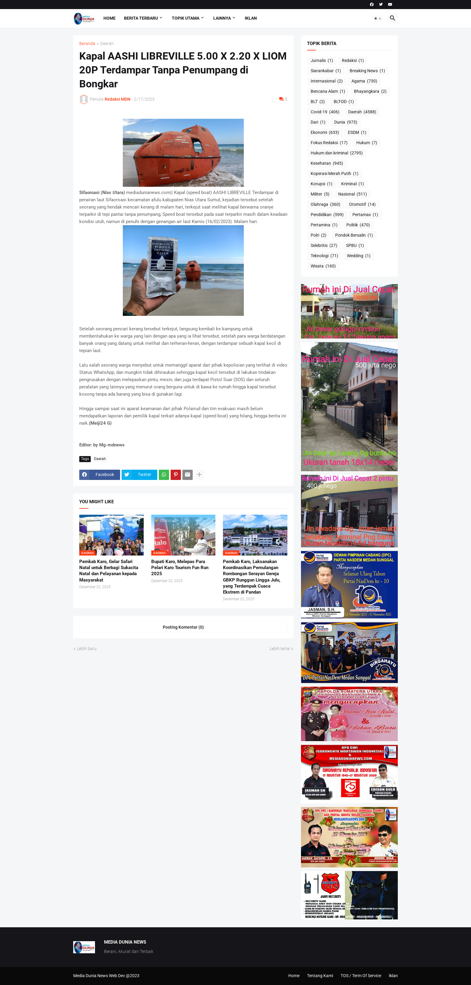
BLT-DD (344, 102)
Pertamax (365, 215)
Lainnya (222, 18)
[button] (378, 18)
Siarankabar (326, 71)
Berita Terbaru (141, 18)
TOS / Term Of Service (361, 975)
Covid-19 (325, 112)
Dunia (345, 122)
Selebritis (324, 246)
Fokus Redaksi (329, 143)
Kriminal (352, 184)
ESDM (357, 133)
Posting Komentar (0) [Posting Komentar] (183, 627)
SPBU (355, 246)
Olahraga (325, 205)
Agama (364, 81)
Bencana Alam (328, 92)
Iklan (251, 18)
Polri (318, 235)
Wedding (359, 256)
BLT (318, 102)
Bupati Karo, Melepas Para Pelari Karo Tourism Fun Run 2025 (179, 568)
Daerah (107, 43)
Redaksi (353, 61)
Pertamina (324, 225)
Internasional (327, 81)
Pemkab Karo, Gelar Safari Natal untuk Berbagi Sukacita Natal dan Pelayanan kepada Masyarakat (108, 571)
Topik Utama (185, 18)
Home (109, 18)
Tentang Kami (320, 975)
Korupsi (321, 184)
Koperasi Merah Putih (334, 174)
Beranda (87, 43)
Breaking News (367, 71)
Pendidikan (327, 215)
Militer (320, 194)
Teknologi (324, 256)
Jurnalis (322, 61)
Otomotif (362, 205)
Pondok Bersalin (354, 235)
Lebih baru (86, 648)
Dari (318, 122)
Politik (358, 225)
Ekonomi (325, 133)
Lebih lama (280, 648)
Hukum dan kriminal (337, 153)
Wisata (323, 266)
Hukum (366, 143)
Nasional (352, 194)
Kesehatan (327, 163)
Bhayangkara (370, 92)
